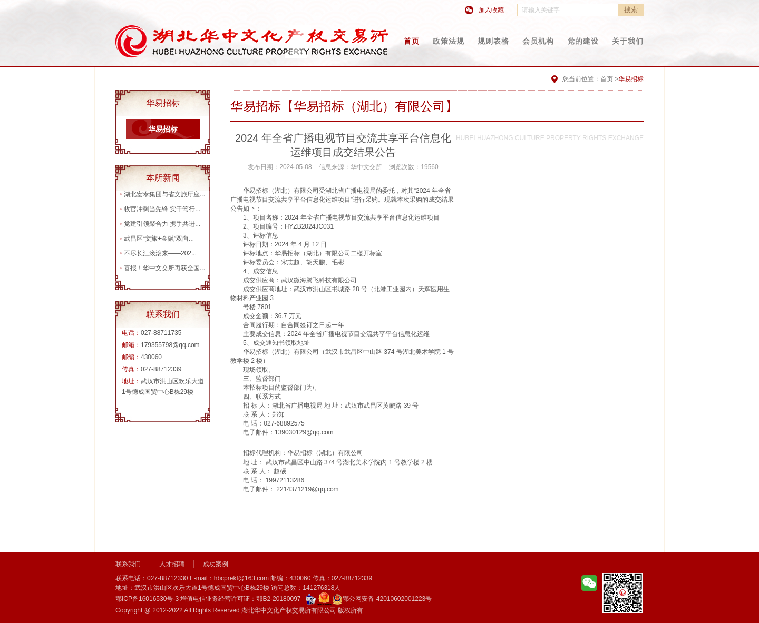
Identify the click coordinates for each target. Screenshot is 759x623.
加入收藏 (491, 10)
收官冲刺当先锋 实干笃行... (162, 209)
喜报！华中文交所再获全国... (164, 268)
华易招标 (163, 129)
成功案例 (215, 564)
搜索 (631, 10)
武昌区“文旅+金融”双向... (159, 238)
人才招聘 (171, 564)
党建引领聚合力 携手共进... (162, 224)
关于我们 (628, 41)
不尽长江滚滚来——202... (160, 253)
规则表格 (493, 41)
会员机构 (538, 41)
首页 (412, 41)
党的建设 (583, 41)
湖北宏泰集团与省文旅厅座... (164, 194)
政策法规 (448, 41)
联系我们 (128, 564)
